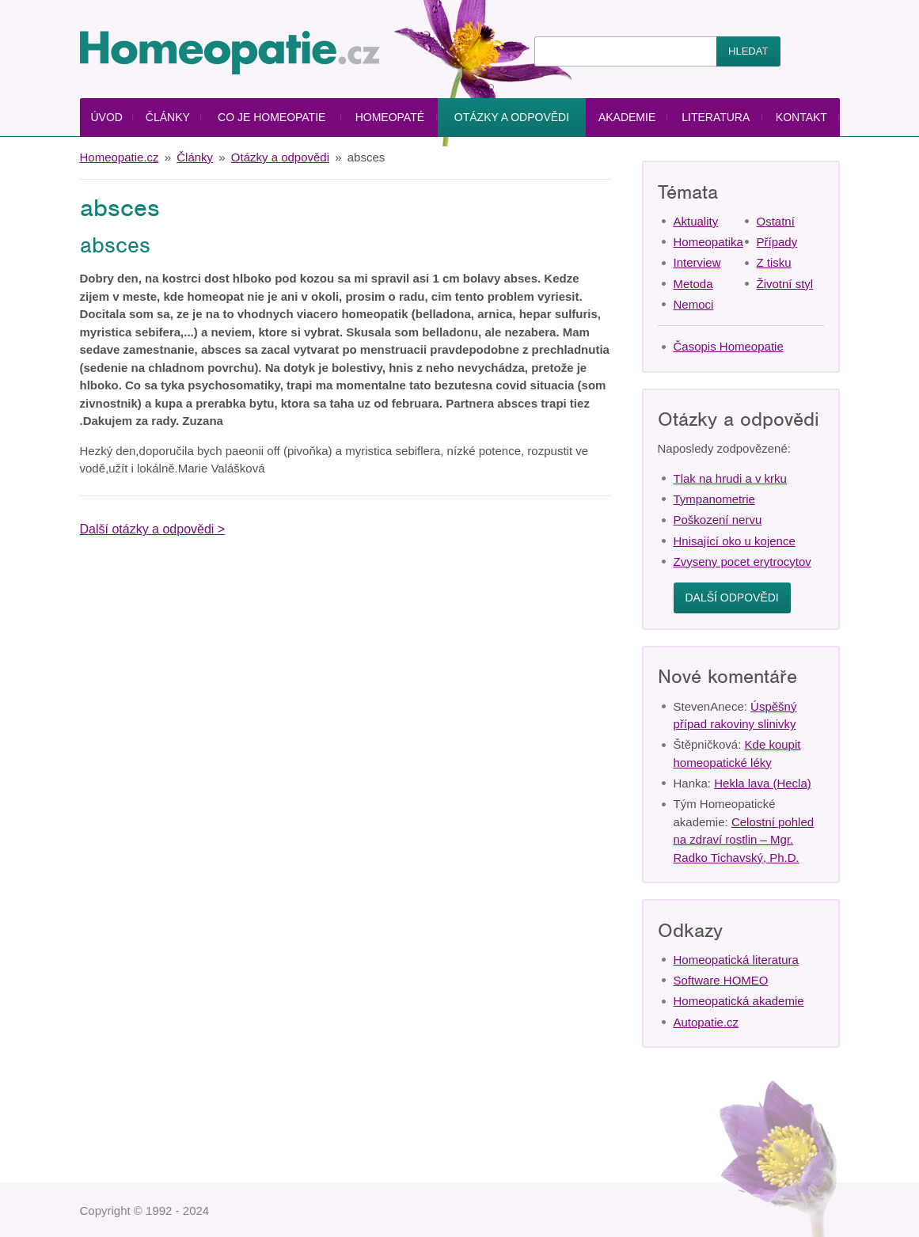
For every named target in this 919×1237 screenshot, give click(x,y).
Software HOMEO (721, 980)
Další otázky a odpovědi (147, 529)
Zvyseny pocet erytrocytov (742, 561)
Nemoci (694, 304)
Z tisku (774, 262)
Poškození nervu (718, 519)
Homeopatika (708, 242)
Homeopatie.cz (119, 157)
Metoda (693, 283)
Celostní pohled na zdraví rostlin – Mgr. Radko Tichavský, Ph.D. (744, 839)
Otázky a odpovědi (511, 117)
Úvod (106, 117)
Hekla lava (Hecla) (762, 783)
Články (168, 117)
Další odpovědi (732, 597)
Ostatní (776, 221)
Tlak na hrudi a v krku (730, 478)
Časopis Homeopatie (729, 346)
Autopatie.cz (706, 1022)
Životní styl (785, 283)
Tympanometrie (714, 499)
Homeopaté (389, 117)
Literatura (716, 117)
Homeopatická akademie (739, 1000)
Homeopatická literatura (736, 959)
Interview (697, 262)
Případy (777, 242)
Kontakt (801, 117)
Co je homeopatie (271, 117)
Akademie (626, 117)
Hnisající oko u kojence (735, 541)
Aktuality (696, 221)
